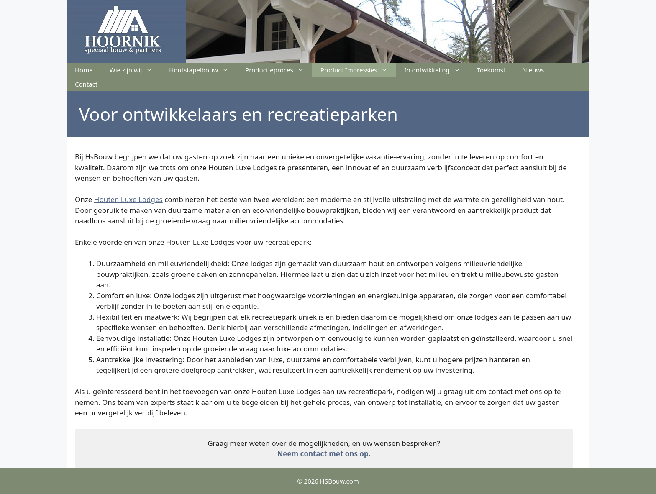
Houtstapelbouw (203, 70)
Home (84, 70)
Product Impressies (358, 70)
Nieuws (533, 70)
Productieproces (278, 70)
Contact (86, 84)
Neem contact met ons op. (324, 453)
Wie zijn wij (135, 70)
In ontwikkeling (436, 70)
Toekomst (491, 70)
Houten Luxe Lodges (128, 199)
